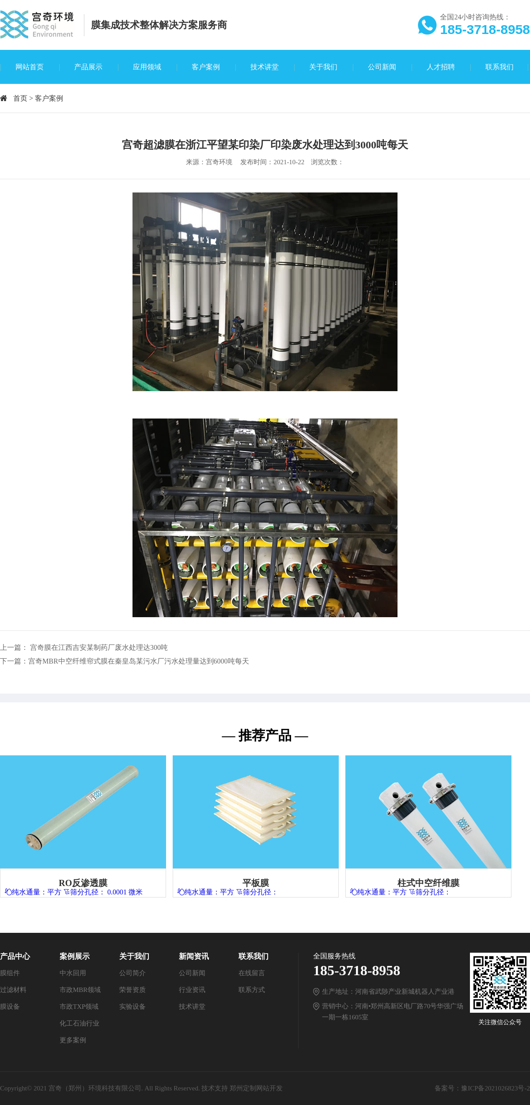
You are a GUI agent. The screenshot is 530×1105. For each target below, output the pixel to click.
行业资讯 (192, 989)
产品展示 (88, 67)
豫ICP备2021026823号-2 (495, 1088)
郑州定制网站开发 (256, 1088)
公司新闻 (382, 67)
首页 (20, 98)
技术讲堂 (264, 67)
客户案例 (206, 67)
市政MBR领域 (80, 989)
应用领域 (147, 67)
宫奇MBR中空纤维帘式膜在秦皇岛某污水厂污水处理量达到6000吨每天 (138, 661)
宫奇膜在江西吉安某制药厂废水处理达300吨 (99, 647)
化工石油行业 (79, 1023)
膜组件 (10, 973)
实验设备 (132, 1006)
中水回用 (73, 973)
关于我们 (323, 67)
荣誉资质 (132, 989)
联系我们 (499, 67)
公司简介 (132, 973)
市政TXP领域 (79, 1006)
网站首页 (29, 67)
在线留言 (251, 973)
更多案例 (73, 1040)
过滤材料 (13, 989)
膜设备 (10, 1006)
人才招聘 (441, 67)
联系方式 (251, 989)
